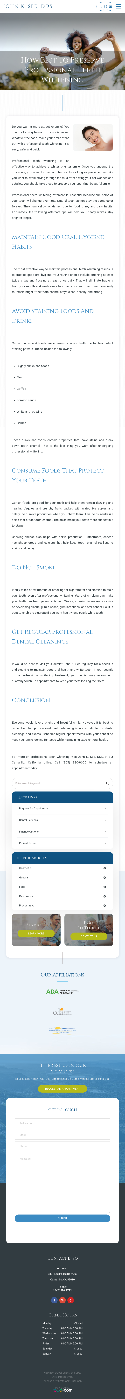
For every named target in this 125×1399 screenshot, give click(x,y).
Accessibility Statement (56, 1381)
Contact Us (89, 936)
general (23, 877)
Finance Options (29, 831)
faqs (22, 887)
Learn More (36, 933)
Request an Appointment (34, 808)
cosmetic (25, 868)
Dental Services (28, 820)
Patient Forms (27, 843)
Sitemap (77, 1381)
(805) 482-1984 (62, 1289)
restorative (26, 896)
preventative (26, 905)
